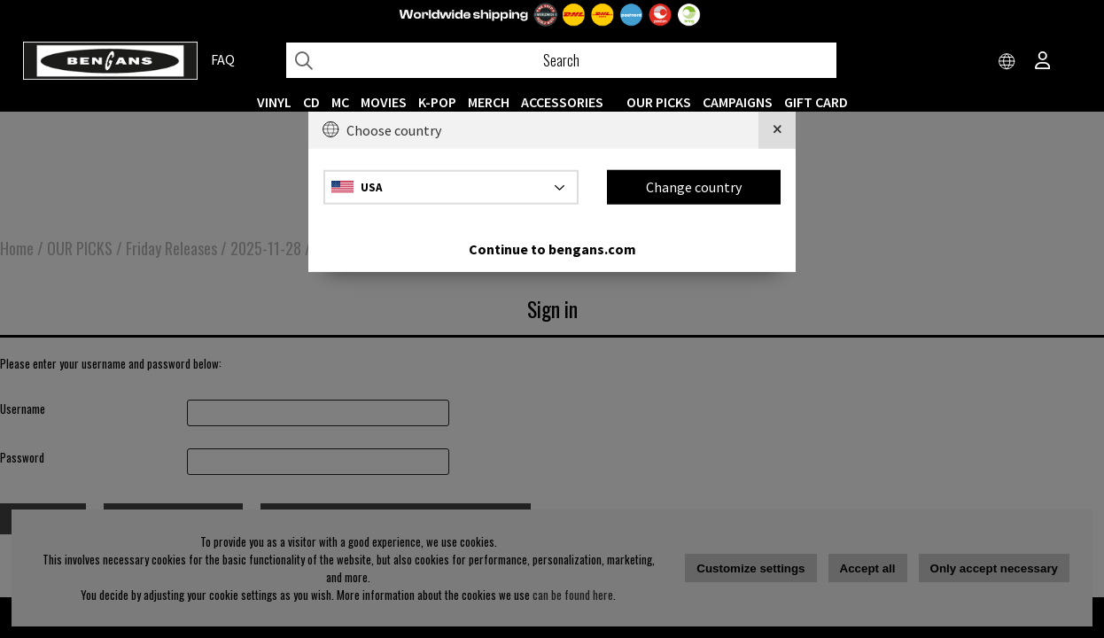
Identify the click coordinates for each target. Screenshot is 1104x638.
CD (311, 102)
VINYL (274, 102)
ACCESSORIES (562, 102)
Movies (384, 102)
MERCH (488, 102)
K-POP (437, 102)
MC (340, 102)
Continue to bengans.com (552, 248)
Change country (694, 187)
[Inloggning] (1043, 62)
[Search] (561, 60)
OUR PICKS (658, 102)
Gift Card (816, 102)
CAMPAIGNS (738, 102)
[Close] (777, 130)
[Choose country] (1007, 62)
